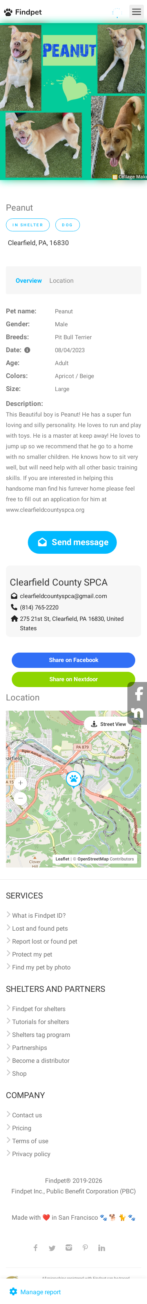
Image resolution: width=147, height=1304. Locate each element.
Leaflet (62, 859)
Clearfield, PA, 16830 (38, 243)
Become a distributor (40, 1060)
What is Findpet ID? (39, 915)
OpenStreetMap (93, 859)
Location (61, 280)
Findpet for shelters (38, 1009)
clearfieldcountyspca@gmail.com (63, 596)
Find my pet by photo (41, 967)
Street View (113, 724)
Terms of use (30, 1141)
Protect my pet (32, 954)
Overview (29, 280)
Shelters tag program (41, 1034)
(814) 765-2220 (39, 607)
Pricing (21, 1128)
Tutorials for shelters (40, 1022)
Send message (72, 542)
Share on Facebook (73, 660)
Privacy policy (31, 1154)
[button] (68, 771)
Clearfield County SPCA (59, 582)
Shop (19, 1073)
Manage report (34, 1292)
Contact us (27, 1115)
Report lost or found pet (44, 941)
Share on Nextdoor (73, 679)
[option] (73, 101)
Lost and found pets (40, 928)
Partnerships (29, 1047)
